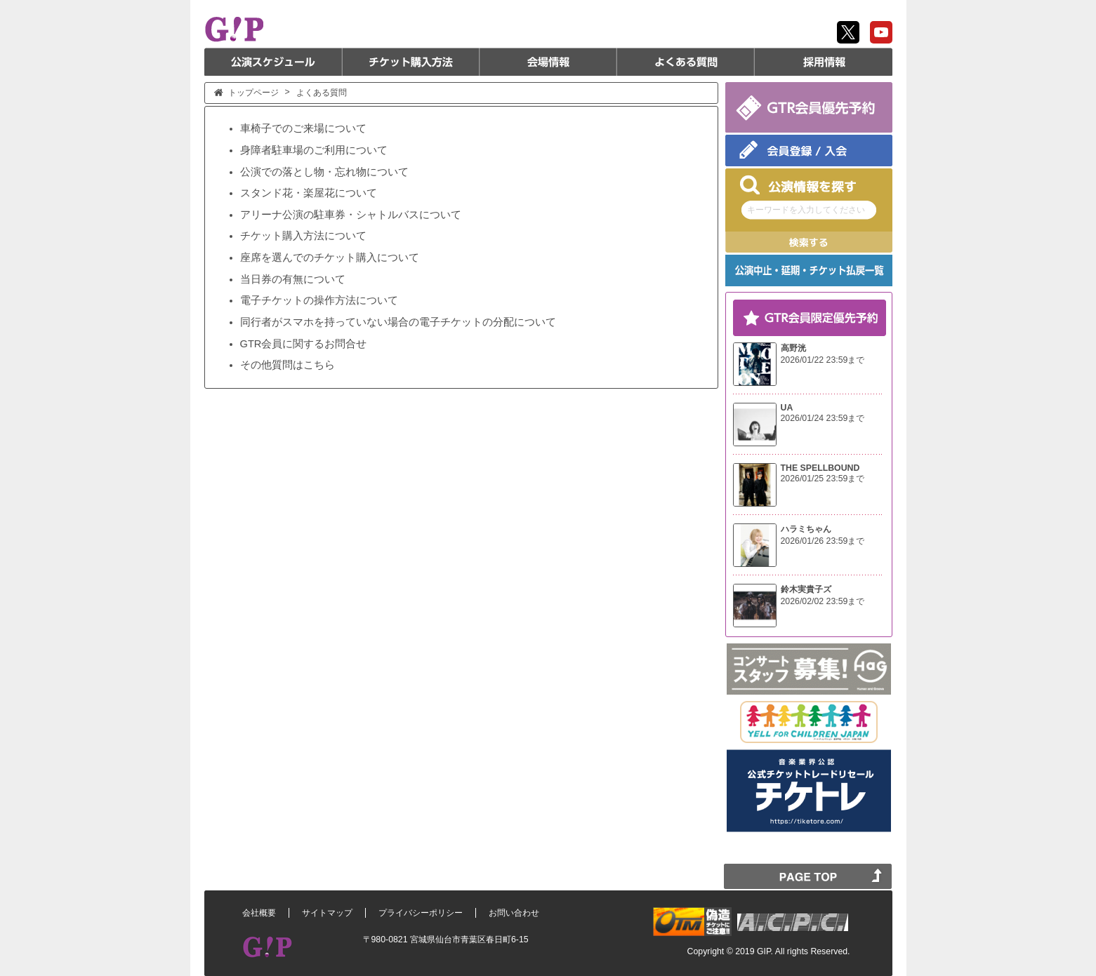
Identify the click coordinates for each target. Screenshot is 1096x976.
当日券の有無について (292, 279)
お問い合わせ (514, 913)
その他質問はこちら (287, 364)
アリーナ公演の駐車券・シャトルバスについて (350, 214)
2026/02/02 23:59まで (823, 601)
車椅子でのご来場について (303, 128)
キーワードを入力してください (806, 210)
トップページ (253, 93)
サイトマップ (327, 913)
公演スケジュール (273, 62)
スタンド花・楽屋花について (308, 193)
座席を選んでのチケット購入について (329, 257)
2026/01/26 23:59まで (823, 541)
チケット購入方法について (303, 235)
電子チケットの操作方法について (319, 300)
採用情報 (823, 62)
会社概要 (259, 913)
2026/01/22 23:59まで (823, 360)
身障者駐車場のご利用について (314, 150)
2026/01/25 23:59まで (823, 478)
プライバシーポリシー (420, 913)
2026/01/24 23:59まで (823, 418)
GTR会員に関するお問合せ (303, 343)
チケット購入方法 (411, 62)
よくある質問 (686, 62)
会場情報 (548, 62)
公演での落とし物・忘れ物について (324, 172)
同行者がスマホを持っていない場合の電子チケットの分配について (398, 322)
